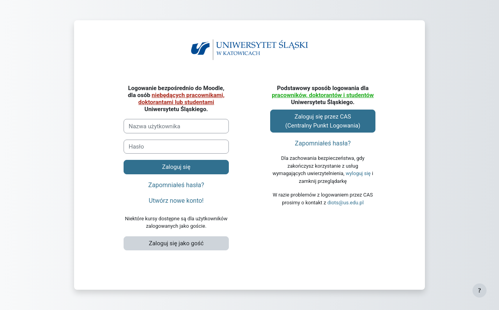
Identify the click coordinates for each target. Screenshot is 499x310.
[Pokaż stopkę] (479, 290)
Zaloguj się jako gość (176, 243)
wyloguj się (358, 173)
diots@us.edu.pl (345, 202)
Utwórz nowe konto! (176, 200)
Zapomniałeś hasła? (176, 185)
